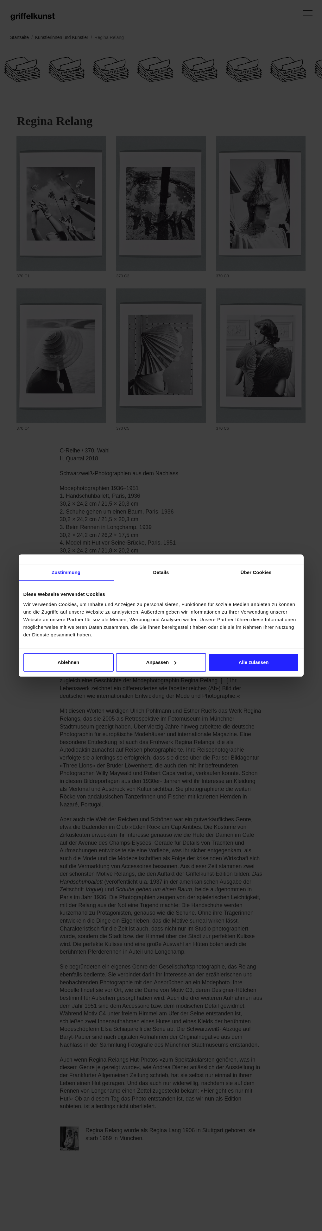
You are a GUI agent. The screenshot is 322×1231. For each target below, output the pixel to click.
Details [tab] (161, 572)
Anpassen (161, 662)
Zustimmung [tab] (66, 572)
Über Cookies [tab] (256, 572)
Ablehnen (68, 662)
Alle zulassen (253, 662)
